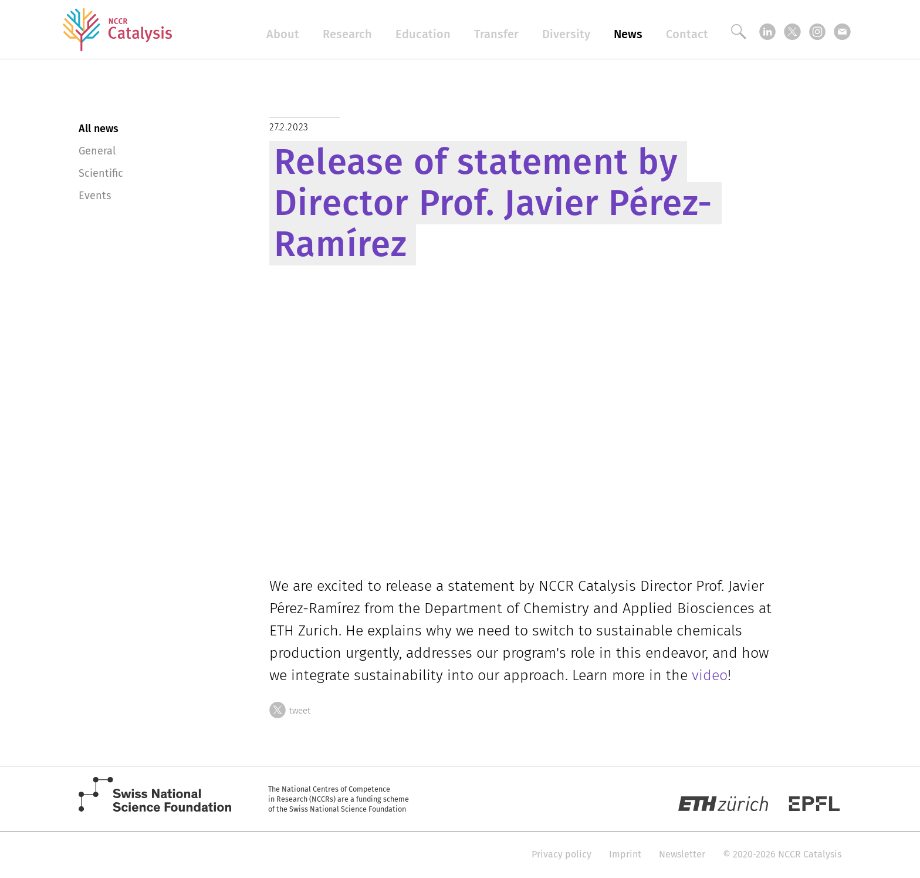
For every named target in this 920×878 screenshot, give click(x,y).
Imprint (625, 854)
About (282, 34)
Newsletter (682, 854)
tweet (289, 709)
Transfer (496, 34)
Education (423, 34)
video (710, 675)
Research (347, 34)
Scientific (101, 173)
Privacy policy (561, 854)
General (97, 150)
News (628, 34)
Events (95, 195)
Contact (687, 34)
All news (99, 128)
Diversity (566, 34)
